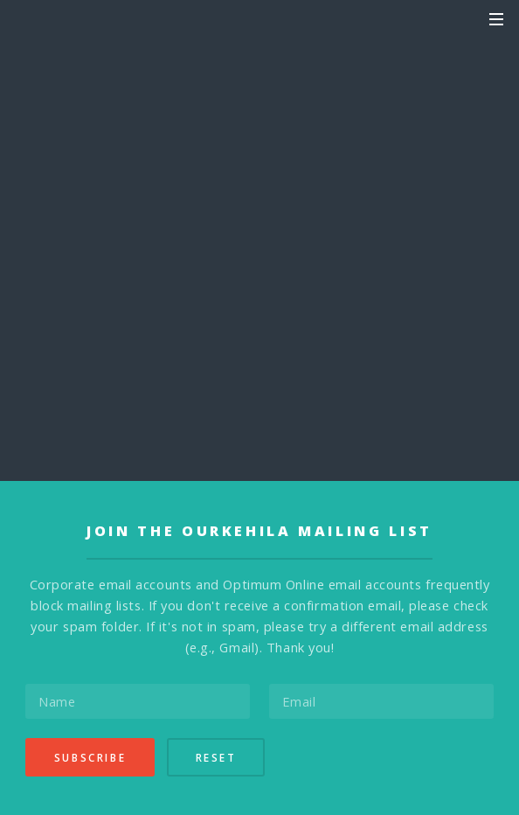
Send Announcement (259, 252)
